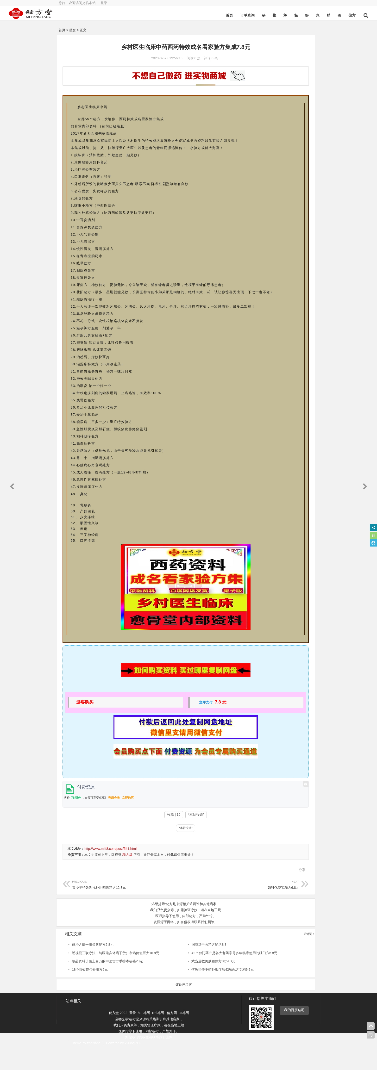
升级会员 (114, 819)
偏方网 (172, 1034)
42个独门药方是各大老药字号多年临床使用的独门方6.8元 (202, 975)
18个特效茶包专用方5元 (90, 991)
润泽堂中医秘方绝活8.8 (177, 966)
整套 (72, 30)
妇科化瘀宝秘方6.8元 (192, 905)
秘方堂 (127, 876)
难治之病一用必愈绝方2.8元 (92, 966)
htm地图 (144, 1034)
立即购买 (128, 819)
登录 (104, 3)
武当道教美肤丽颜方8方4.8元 (181, 983)
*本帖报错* (163, 836)
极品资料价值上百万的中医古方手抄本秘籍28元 (107, 983)
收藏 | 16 (140, 836)
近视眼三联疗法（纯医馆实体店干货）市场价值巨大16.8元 (115, 975)
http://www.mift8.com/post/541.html (110, 870)
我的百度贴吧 (294, 1031)
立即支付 (172, 724)
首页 (177, 15)
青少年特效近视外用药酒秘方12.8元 (112, 905)
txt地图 (184, 1034)
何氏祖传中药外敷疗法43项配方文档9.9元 (191, 991)
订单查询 (195, 15)
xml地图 (158, 1034)
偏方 (300, 15)
